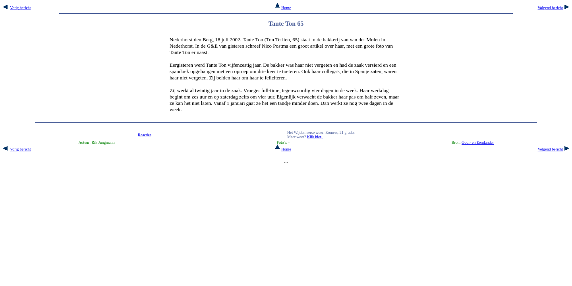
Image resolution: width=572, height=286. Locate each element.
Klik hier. (315, 137)
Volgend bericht (550, 8)
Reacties (144, 135)
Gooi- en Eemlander (478, 142)
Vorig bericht (20, 8)
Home (283, 8)
